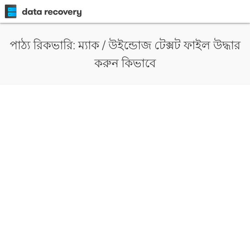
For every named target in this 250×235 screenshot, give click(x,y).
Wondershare (44, 11)
